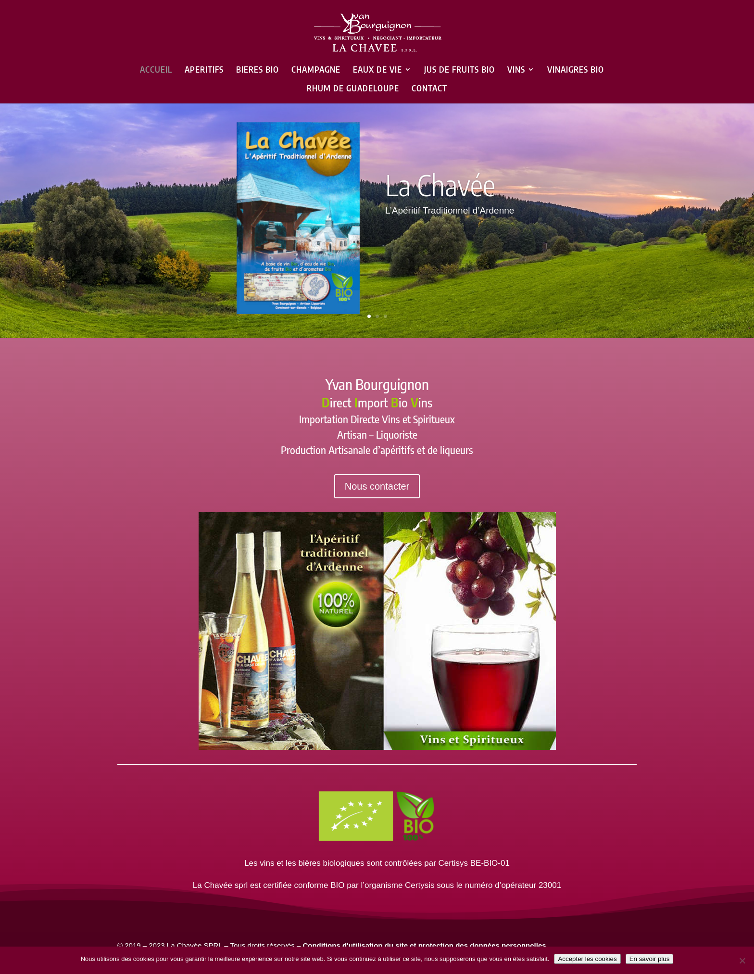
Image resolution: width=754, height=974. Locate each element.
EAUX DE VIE (377, 70)
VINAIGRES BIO (575, 70)
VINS (516, 70)
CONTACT (429, 89)
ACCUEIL (156, 70)
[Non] (742, 960)
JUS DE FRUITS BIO (459, 70)
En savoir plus (649, 958)
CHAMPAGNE (315, 70)
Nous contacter (377, 486)
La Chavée (440, 185)
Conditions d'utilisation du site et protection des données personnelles (424, 945)
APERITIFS (204, 70)
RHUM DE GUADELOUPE (353, 89)
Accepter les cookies (587, 958)
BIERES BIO (257, 70)
